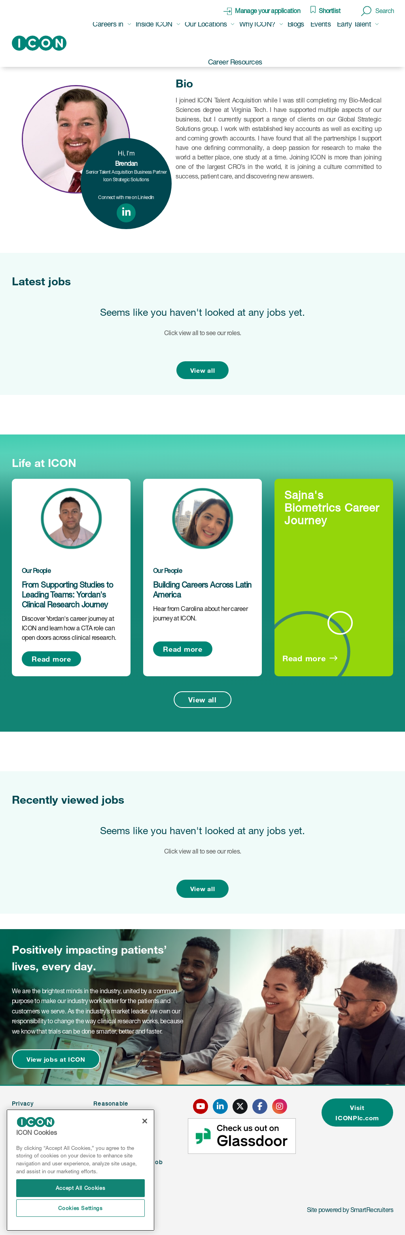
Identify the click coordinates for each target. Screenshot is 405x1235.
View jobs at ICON (55, 1059)
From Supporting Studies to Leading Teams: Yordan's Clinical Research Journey (67, 594)
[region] (80, 1170)
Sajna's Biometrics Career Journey (331, 507)
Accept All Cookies (81, 1188)
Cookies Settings (80, 1208)
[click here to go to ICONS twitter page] (240, 1106)
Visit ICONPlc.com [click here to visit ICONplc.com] (357, 1112)
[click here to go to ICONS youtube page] (200, 1106)
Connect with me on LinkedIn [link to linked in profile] (126, 197)
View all (202, 370)
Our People (36, 571)
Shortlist (329, 11)
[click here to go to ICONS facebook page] (260, 1106)
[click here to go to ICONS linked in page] (220, 1106)
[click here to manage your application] (261, 11)
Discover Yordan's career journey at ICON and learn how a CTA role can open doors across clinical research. (69, 628)
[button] (377, 11)
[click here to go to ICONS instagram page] (280, 1106)
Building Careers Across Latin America (202, 589)
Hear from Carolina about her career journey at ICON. (200, 613)
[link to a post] (71, 518)
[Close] (144, 1121)
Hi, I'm (126, 158)
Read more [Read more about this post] (51, 658)
